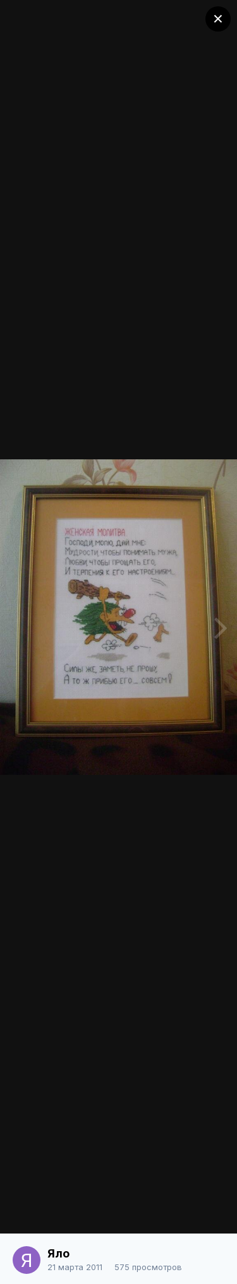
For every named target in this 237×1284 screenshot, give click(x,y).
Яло (58, 1253)
